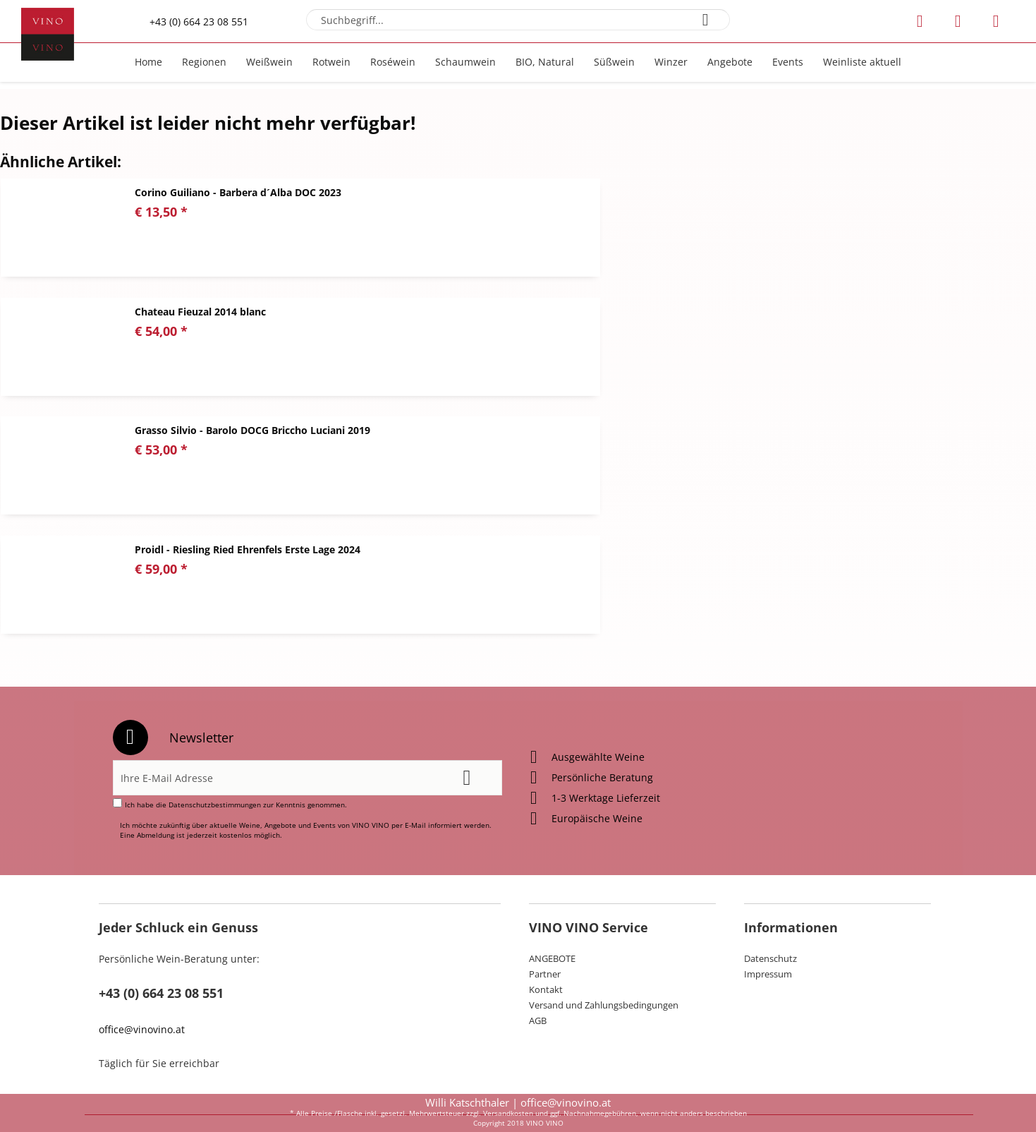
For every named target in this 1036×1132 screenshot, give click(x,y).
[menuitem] (517, 19)
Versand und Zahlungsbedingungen (603, 933)
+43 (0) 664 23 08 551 (199, 21)
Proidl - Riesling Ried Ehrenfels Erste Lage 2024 (776, 311)
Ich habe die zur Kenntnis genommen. (236, 732)
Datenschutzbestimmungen (215, 732)
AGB (538, 948)
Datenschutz (770, 886)
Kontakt (546, 917)
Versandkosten (508, 1113)
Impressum (768, 902)
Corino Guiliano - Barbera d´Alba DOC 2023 (238, 192)
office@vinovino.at (142, 957)
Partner (545, 902)
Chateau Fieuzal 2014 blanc (728, 192)
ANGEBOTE (552, 886)
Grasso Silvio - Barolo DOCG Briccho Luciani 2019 (252, 311)
